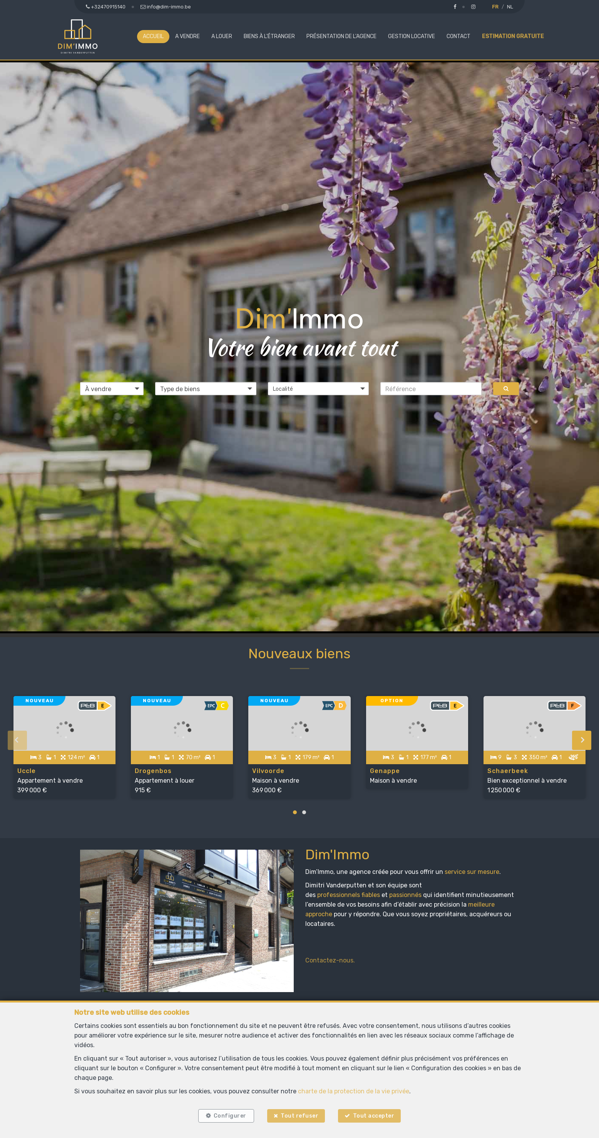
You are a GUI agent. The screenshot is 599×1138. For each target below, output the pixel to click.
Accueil (153, 36)
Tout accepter (374, 1116)
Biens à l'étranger (269, 36)
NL (510, 7)
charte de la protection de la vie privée (353, 1090)
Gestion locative (411, 36)
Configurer (230, 1116)
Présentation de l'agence (341, 36)
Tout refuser (299, 1116)
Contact (458, 36)
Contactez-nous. (330, 960)
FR (495, 7)
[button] (318, 388)
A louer (221, 36)
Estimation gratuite (513, 36)
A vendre (187, 36)
